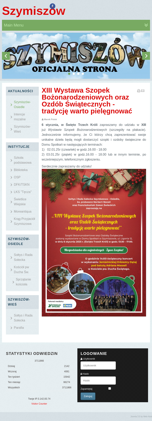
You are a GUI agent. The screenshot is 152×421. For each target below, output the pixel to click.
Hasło (86, 374)
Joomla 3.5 (135, 416)
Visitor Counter (39, 403)
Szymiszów (33, 10)
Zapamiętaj (86, 389)
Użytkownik (89, 358)
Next (146, 56)
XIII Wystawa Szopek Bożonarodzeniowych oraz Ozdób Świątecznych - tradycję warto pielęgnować (87, 100)
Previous (6, 56)
